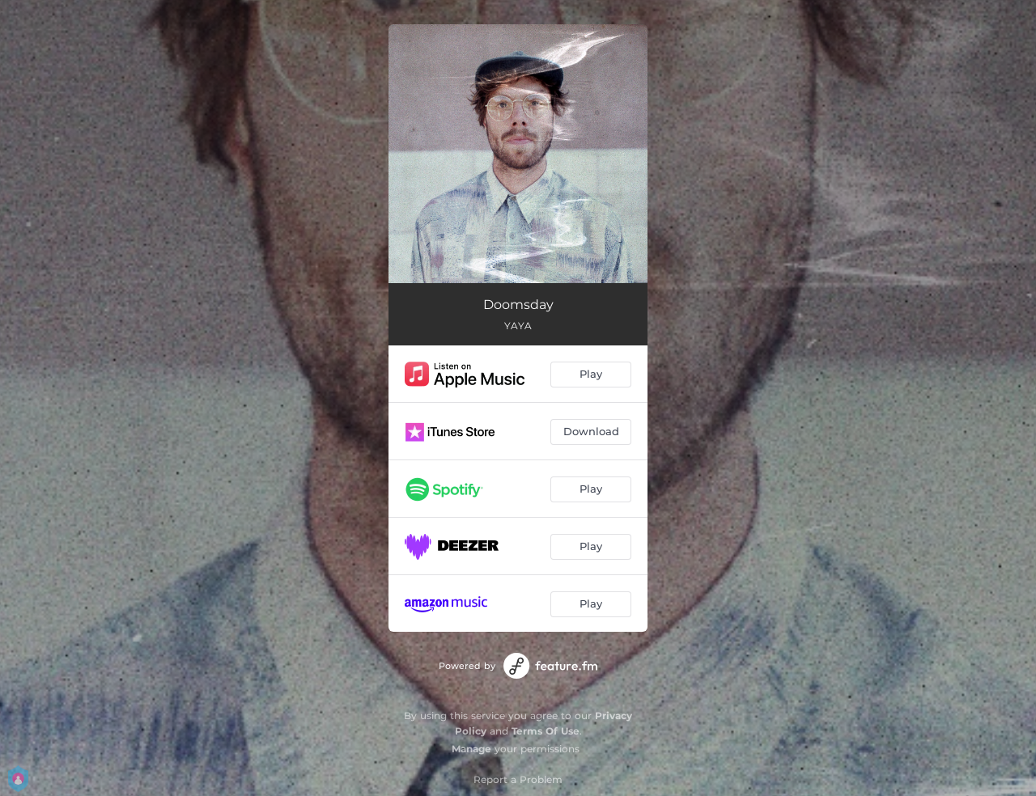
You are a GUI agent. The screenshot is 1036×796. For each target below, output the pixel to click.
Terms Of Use (546, 731)
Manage (471, 749)
